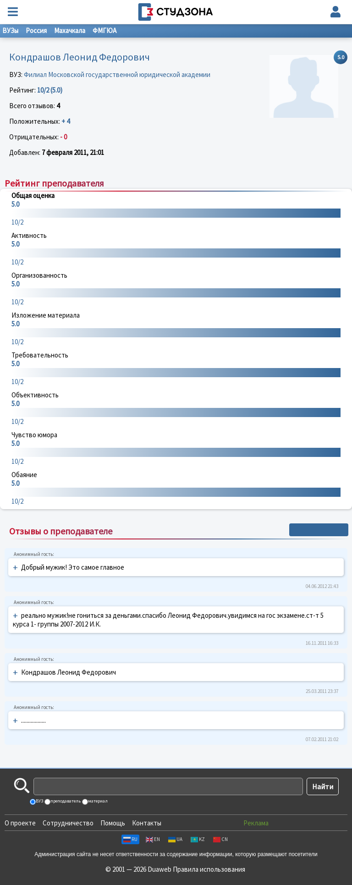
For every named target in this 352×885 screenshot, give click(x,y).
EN (153, 839)
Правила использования (209, 869)
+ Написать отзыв (319, 530)
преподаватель (65, 801)
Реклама (256, 823)
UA (175, 839)
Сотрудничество (68, 823)
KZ (198, 839)
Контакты (146, 823)
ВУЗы (10, 30)
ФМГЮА (104, 30)
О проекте (20, 823)
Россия (36, 30)
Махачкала (69, 30)
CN (220, 839)
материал (97, 801)
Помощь (112, 823)
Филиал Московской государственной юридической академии (117, 74)
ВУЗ (39, 801)
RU (130, 839)
